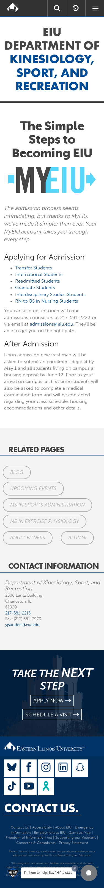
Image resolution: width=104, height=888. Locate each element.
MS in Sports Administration (47, 505)
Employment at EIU (49, 832)
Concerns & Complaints (36, 843)
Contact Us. (41, 808)
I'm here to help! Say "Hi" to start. (48, 873)
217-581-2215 (18, 613)
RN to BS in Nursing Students (46, 301)
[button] (89, 873)
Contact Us (20, 827)
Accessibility (42, 827)
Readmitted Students (37, 281)
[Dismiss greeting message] (75, 868)
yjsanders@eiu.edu (22, 624)
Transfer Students (33, 268)
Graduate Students (35, 287)
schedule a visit (52, 714)
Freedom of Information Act (29, 837)
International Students (38, 274)
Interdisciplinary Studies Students (50, 294)
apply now (52, 700)
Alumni (77, 538)
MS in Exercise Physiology (44, 521)
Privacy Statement (73, 843)
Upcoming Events (33, 488)
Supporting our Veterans (75, 837)
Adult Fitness (27, 538)
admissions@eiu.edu (51, 324)
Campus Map (80, 832)
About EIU (63, 827)
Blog (16, 472)
